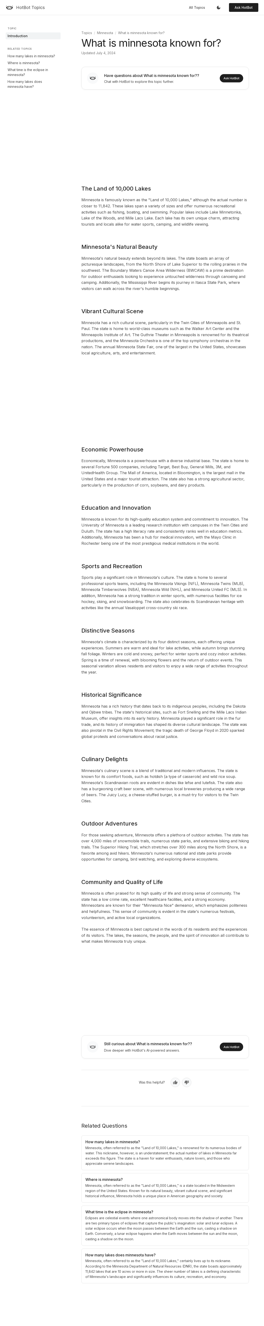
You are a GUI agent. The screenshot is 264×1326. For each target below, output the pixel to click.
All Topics (197, 7)
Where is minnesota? (24, 63)
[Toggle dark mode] (218, 7)
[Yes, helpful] (175, 1082)
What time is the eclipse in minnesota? (28, 72)
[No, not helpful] (186, 1082)
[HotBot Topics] (25, 7)
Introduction (18, 36)
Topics (86, 33)
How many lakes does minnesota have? (25, 84)
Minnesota (105, 33)
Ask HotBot (244, 7)
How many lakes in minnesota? (31, 56)
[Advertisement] (165, 134)
